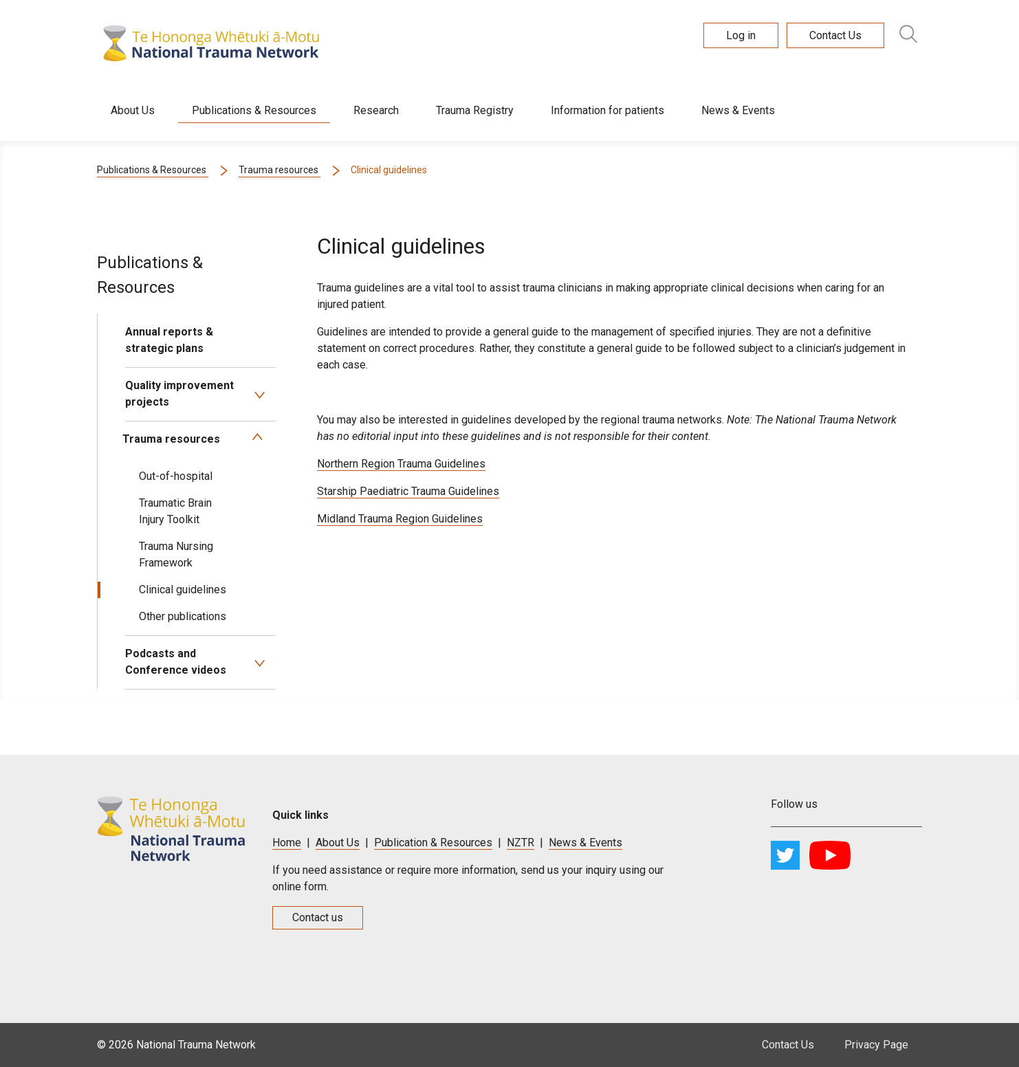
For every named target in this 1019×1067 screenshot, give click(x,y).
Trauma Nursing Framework (176, 554)
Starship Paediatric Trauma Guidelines (408, 491)
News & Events (738, 110)
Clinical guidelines (182, 589)
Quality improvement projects (179, 393)
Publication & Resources (433, 842)
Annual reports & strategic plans (169, 340)
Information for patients (607, 110)
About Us (133, 110)
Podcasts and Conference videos (175, 661)
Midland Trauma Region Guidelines (400, 518)
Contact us (317, 917)
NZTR (520, 842)
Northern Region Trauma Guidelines (401, 463)
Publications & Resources (254, 110)
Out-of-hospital (175, 476)
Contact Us (788, 1044)
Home (286, 842)
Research (376, 110)
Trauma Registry (475, 110)
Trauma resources (171, 439)
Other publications (182, 616)
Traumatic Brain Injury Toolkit (175, 511)
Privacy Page (876, 1044)
